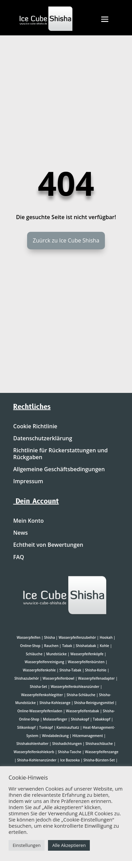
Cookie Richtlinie (35, 426)
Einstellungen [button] (26, 845)
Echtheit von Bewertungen (48, 545)
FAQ (18, 557)
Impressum (28, 481)
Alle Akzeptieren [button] (69, 845)
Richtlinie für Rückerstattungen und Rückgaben (60, 454)
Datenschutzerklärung (42, 438)
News (20, 533)
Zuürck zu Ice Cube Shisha (66, 240)
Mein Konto (28, 521)
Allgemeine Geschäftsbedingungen (59, 469)
